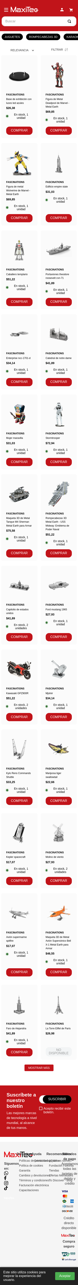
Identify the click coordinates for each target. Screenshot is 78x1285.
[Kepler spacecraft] (19, 850)
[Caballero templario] (19, 269)
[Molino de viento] (59, 850)
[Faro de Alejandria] (19, 1022)
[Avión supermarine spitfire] (19, 936)
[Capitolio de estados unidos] (19, 605)
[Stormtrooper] (59, 432)
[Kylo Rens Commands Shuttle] (19, 768)
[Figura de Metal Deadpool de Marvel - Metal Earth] (59, 96)
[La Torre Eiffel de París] (59, 1022)
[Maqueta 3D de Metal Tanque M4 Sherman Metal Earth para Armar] (19, 517)
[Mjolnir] (59, 687)
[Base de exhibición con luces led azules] (19, 96)
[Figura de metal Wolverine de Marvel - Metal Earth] (19, 184)
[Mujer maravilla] (19, 432)
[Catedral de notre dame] (59, 351)
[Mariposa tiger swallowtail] (59, 768)
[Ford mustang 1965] (59, 605)
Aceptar (65, 1276)
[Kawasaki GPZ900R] (19, 687)
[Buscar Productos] (70, 21)
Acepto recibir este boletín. (57, 1110)
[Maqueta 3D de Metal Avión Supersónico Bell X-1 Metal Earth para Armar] (59, 936)
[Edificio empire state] (59, 184)
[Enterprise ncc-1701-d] (19, 351)
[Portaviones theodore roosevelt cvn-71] (59, 269)
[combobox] (39, 21)
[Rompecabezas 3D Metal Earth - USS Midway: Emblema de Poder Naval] (59, 517)
